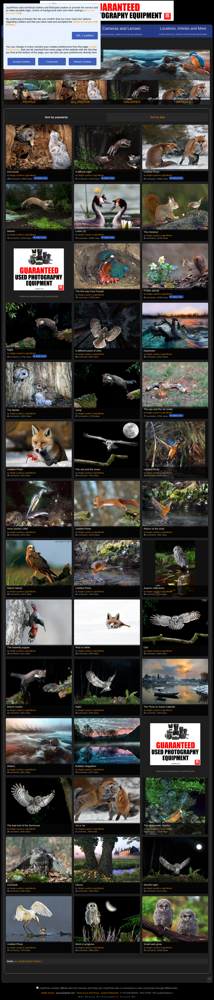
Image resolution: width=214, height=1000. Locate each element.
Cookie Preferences (109, 993)
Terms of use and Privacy (88, 993)
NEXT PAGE (35, 961)
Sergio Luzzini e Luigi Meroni (23, 175)
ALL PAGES (20, 961)
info (56, 296)
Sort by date (157, 117)
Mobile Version (48, 993)
